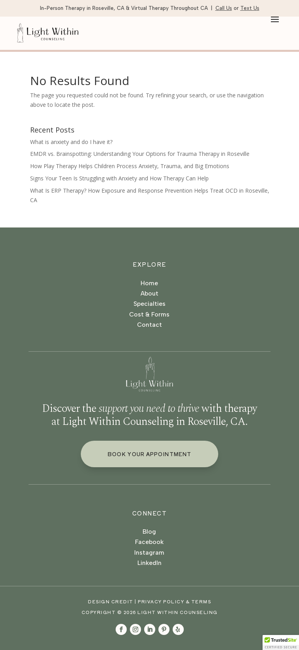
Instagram (149, 552)
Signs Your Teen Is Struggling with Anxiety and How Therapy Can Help (119, 178)
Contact (149, 324)
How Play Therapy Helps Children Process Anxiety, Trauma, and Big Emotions (129, 166)
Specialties (149, 303)
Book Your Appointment (149, 454)
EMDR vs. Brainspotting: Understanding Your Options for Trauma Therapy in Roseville (139, 153)
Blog (149, 531)
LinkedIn (149, 563)
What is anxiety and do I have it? (71, 142)
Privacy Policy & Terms (174, 601)
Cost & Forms (149, 314)
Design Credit (110, 601)
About (149, 293)
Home (149, 283)
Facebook (149, 542)
